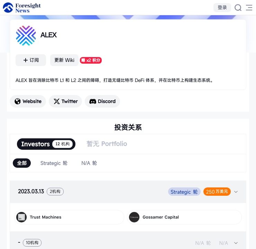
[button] (128, 192)
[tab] (128, 192)
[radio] (22, 163)
